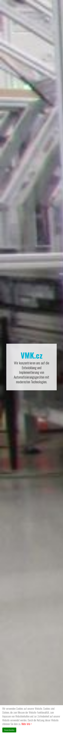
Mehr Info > (26, 724)
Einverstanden (9, 729)
